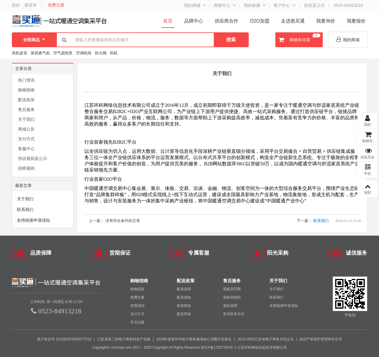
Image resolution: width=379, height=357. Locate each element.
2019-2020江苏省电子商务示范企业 (265, 339)
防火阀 (101, 53)
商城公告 (26, 129)
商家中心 (222, 5)
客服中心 (26, 148)
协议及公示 (314, 5)
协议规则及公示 (32, 158)
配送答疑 (184, 314)
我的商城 (192, 5)
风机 (114, 53)
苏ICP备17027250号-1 (218, 347)
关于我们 (26, 119)
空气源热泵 (63, 53)
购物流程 (137, 289)
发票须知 (137, 306)
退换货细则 (232, 297)
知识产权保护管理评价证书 (320, 339)
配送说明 (184, 289)
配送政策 (26, 99)
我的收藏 (252, 5)
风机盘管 (19, 53)
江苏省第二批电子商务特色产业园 (123, 339)
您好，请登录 (24, 5)
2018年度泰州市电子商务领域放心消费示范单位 (194, 339)
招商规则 (26, 168)
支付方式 (26, 139)
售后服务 (26, 109)
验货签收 (184, 306)
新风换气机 (41, 53)
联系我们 (25, 209)
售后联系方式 (233, 314)
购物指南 (26, 90)
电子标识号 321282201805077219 (64, 339)
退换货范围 (232, 289)
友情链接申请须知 (33, 220)
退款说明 (230, 306)
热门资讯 (26, 80)
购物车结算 (298, 39)
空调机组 (83, 53)
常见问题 (137, 322)
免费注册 (56, 5)
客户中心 (282, 5)
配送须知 (184, 297)
